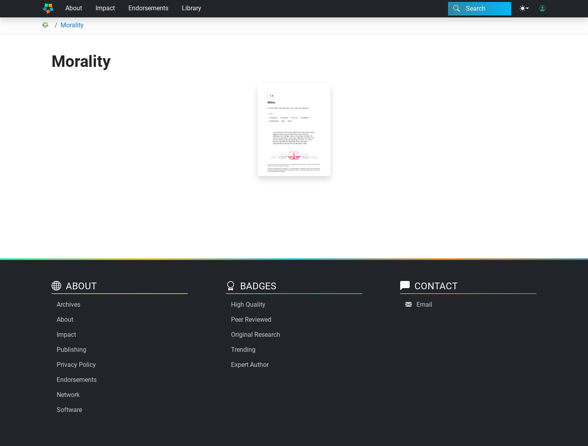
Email (424, 304)
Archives (68, 304)
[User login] (542, 8)
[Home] (48, 8)
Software (69, 410)
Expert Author (250, 364)
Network (68, 395)
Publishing (71, 349)
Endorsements (148, 8)
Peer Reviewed (251, 319)
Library (191, 8)
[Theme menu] (524, 8)
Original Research (255, 334)
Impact (105, 8)
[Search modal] (479, 8)
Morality (72, 25)
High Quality (248, 304)
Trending (243, 349)
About (73, 8)
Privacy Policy (76, 364)
